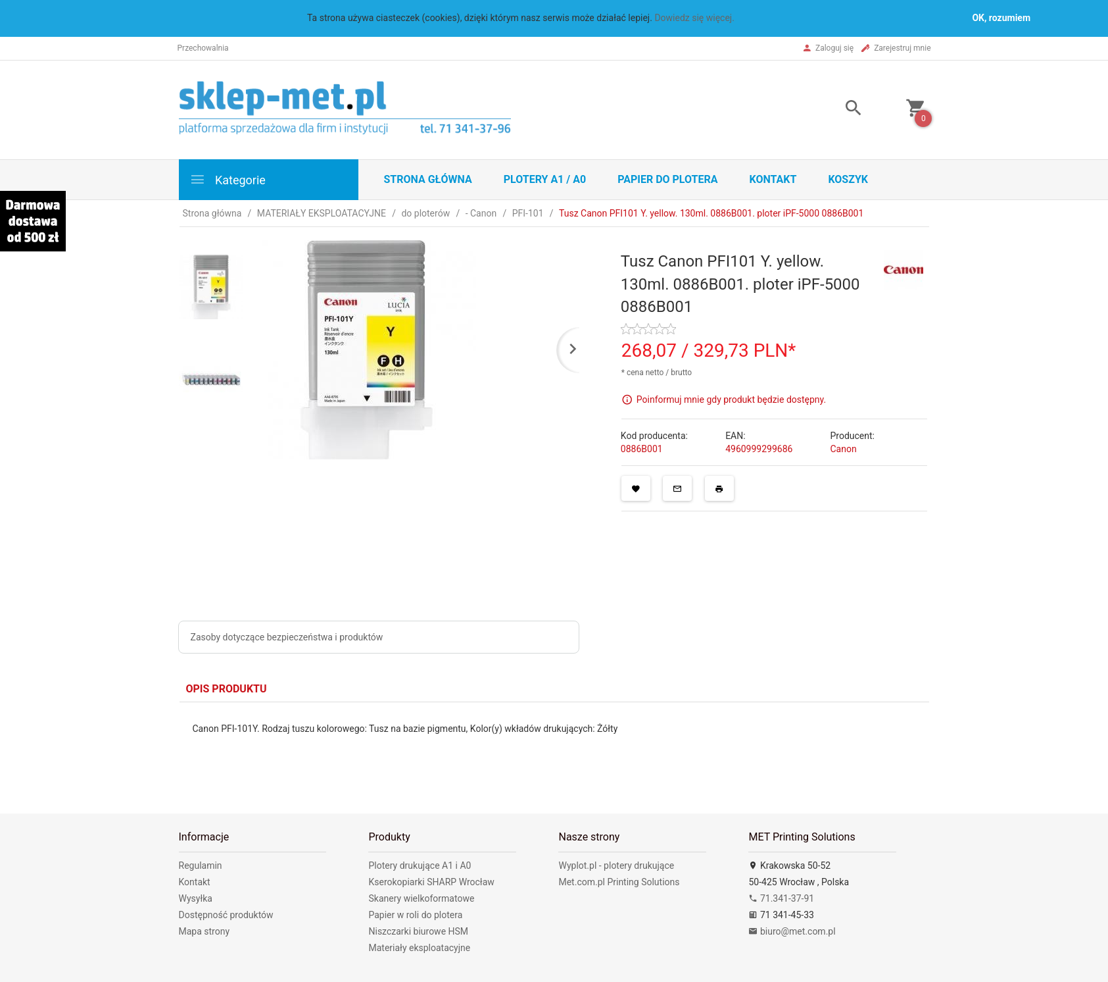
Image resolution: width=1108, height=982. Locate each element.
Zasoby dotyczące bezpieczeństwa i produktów (287, 637)
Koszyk (848, 179)
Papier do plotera (667, 179)
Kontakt (772, 179)
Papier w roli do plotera (415, 915)
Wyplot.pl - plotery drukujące (616, 865)
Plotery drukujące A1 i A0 (419, 865)
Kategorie (227, 179)
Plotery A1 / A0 (545, 179)
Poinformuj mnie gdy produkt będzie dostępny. (731, 399)
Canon (843, 449)
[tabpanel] (554, 748)
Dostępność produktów (226, 915)
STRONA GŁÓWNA (428, 179)
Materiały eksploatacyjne (419, 948)
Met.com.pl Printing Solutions (618, 882)
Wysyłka (195, 898)
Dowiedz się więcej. (694, 18)
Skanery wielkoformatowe (421, 898)
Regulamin (200, 865)
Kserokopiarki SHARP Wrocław (431, 882)
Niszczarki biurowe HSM (418, 931)
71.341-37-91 (781, 898)
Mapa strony (204, 931)
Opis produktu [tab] (226, 689)
